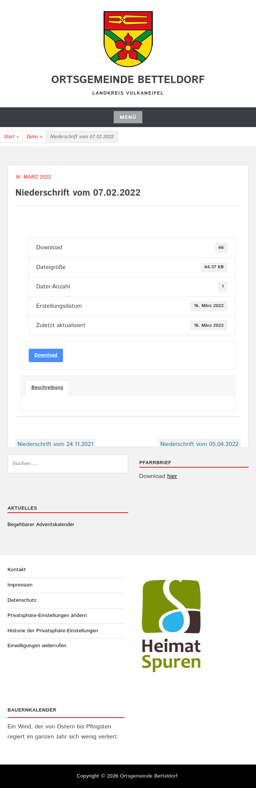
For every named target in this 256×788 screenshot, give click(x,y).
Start (11, 137)
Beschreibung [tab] (47, 387)
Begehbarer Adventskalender (41, 524)
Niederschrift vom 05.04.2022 (199, 444)
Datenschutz (22, 600)
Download (45, 355)
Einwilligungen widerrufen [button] (36, 645)
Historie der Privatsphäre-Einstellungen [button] (52, 630)
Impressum (19, 585)
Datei (34, 137)
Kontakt (16, 569)
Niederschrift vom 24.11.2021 (55, 444)
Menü (128, 117)
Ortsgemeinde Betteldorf (128, 80)
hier (172, 476)
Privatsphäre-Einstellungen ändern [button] (47, 615)
